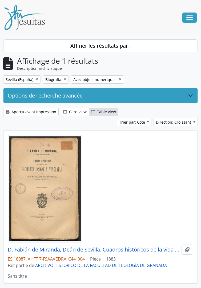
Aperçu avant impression (31, 111)
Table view (103, 111)
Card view (75, 111)
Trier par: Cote (132, 122)
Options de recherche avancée (45, 95)
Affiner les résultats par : (100, 45)
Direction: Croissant (174, 122)
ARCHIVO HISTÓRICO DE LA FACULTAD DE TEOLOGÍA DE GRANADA (101, 265)
